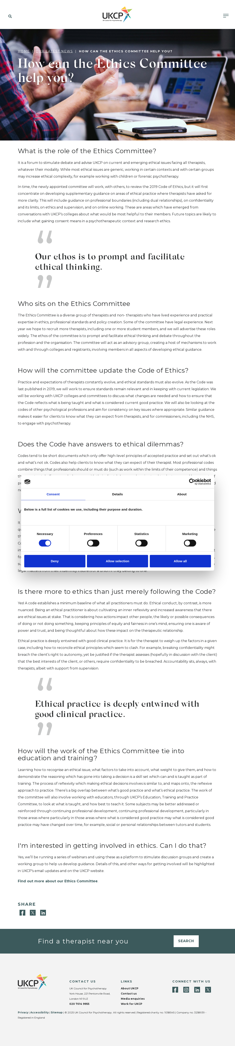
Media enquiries (133, 998)
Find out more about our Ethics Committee (58, 881)
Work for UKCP (131, 1003)
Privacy (23, 1012)
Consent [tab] (53, 494)
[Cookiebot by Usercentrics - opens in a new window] (192, 482)
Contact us (129, 993)
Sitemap (57, 1012)
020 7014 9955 (79, 1003)
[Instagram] (186, 989)
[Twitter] (33, 912)
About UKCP (129, 988)
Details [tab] (117, 494)
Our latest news (54, 51)
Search (186, 941)
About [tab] (182, 494)
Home (24, 51)
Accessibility (39, 1012)
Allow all (180, 561)
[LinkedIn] (43, 912)
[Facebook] (23, 912)
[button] (9, 16)
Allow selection (117, 561)
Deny (55, 561)
